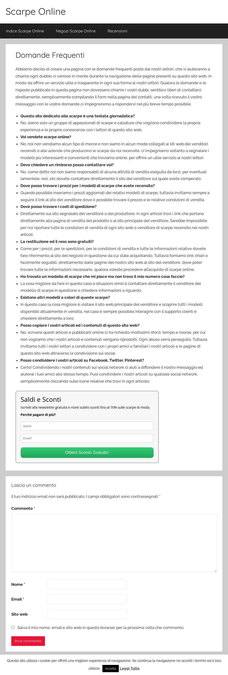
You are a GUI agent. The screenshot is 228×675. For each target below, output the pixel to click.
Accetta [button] (110, 668)
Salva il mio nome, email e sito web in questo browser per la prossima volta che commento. (100, 627)
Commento (23, 508)
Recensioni (117, 30)
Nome (18, 584)
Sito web (19, 614)
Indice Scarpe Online (25, 30)
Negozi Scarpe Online (76, 30)
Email (17, 599)
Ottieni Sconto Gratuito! (87, 452)
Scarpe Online (36, 11)
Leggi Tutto (129, 668)
